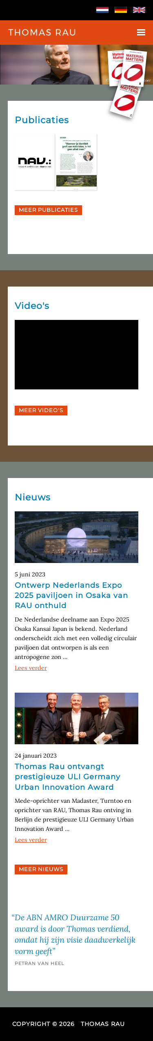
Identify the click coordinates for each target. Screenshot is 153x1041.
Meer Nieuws (41, 869)
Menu (141, 32)
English (139, 10)
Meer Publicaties (48, 210)
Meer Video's (41, 410)
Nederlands (102, 10)
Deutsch (121, 10)
